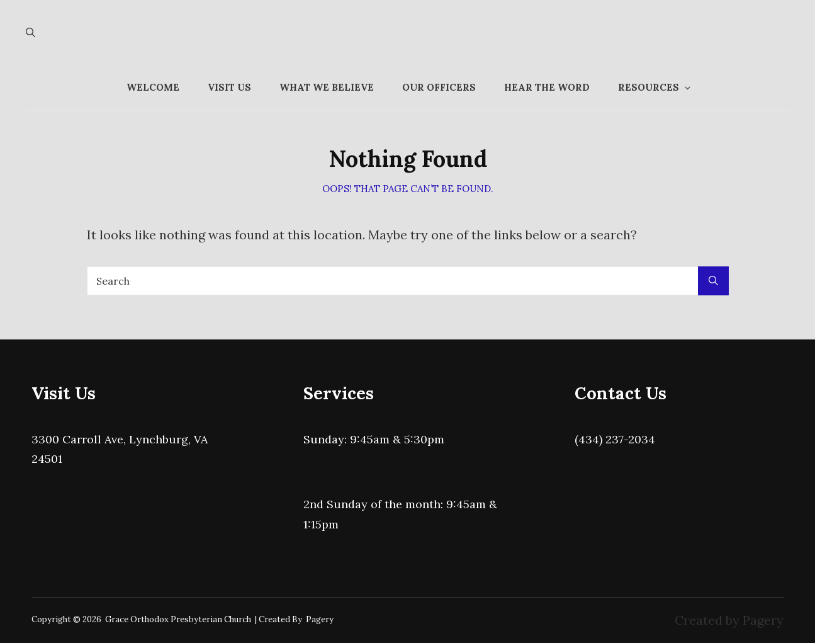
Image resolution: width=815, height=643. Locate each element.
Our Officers (439, 87)
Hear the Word (547, 87)
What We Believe (326, 87)
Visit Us (229, 87)
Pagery (320, 619)
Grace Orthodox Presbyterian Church (178, 619)
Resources (655, 87)
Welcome (152, 87)
